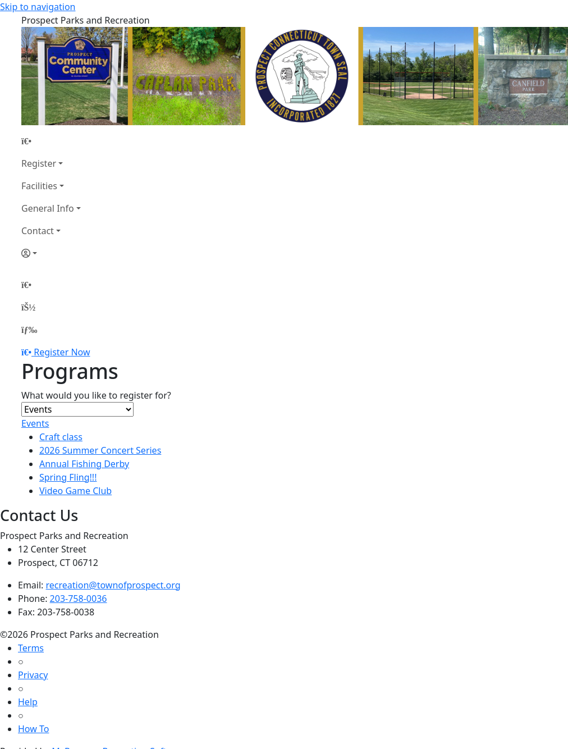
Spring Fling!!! (68, 477)
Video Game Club (75, 491)
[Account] (51, 253)
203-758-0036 (78, 598)
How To (33, 729)
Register (38, 163)
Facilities (39, 186)
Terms (31, 648)
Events (35, 423)
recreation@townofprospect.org (113, 585)
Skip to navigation (37, 7)
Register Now (62, 352)
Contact (37, 231)
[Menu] (29, 329)
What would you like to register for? (96, 395)
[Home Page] (51, 141)
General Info (47, 208)
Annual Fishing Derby (84, 464)
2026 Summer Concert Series (100, 450)
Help (28, 702)
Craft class (61, 437)
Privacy (33, 675)
